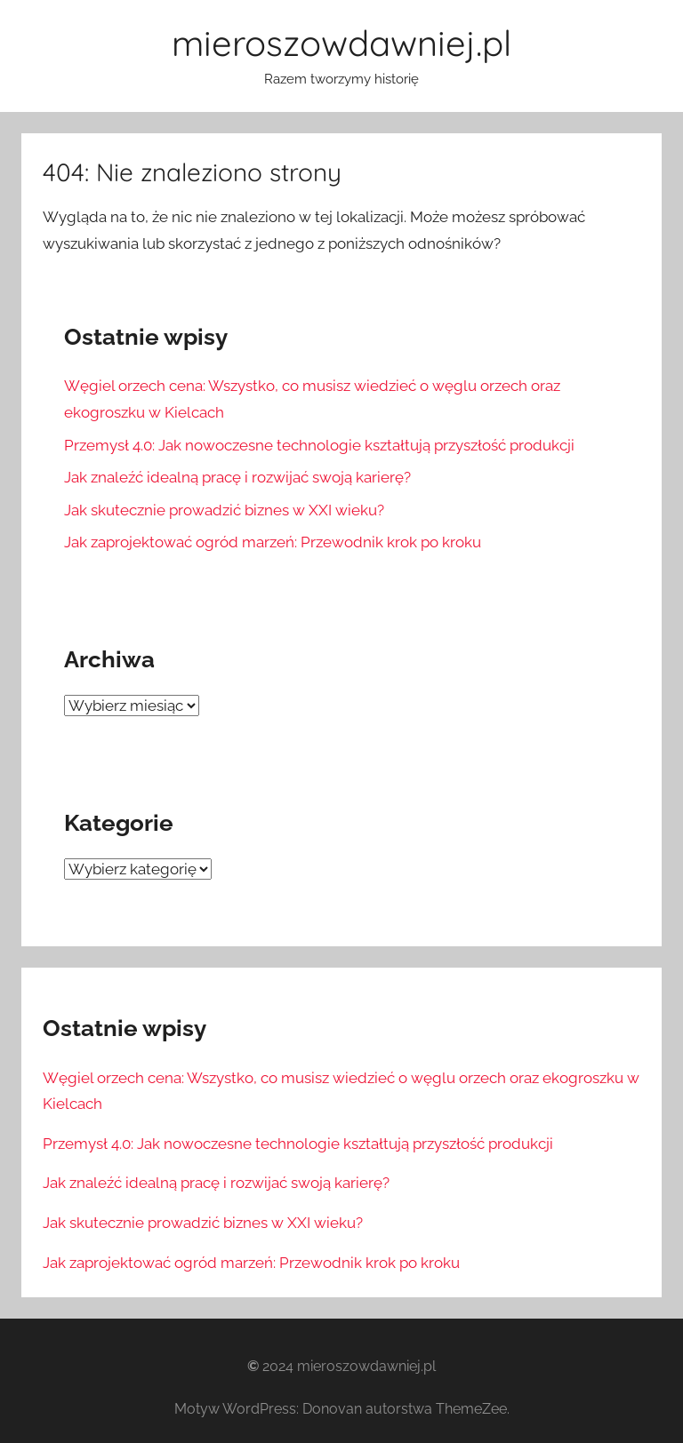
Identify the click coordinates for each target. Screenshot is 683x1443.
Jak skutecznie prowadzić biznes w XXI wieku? (224, 510)
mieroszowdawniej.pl (341, 42)
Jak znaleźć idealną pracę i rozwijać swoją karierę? (237, 477)
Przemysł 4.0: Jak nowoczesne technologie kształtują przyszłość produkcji (319, 445)
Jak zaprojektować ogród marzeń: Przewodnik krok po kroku (272, 542)
